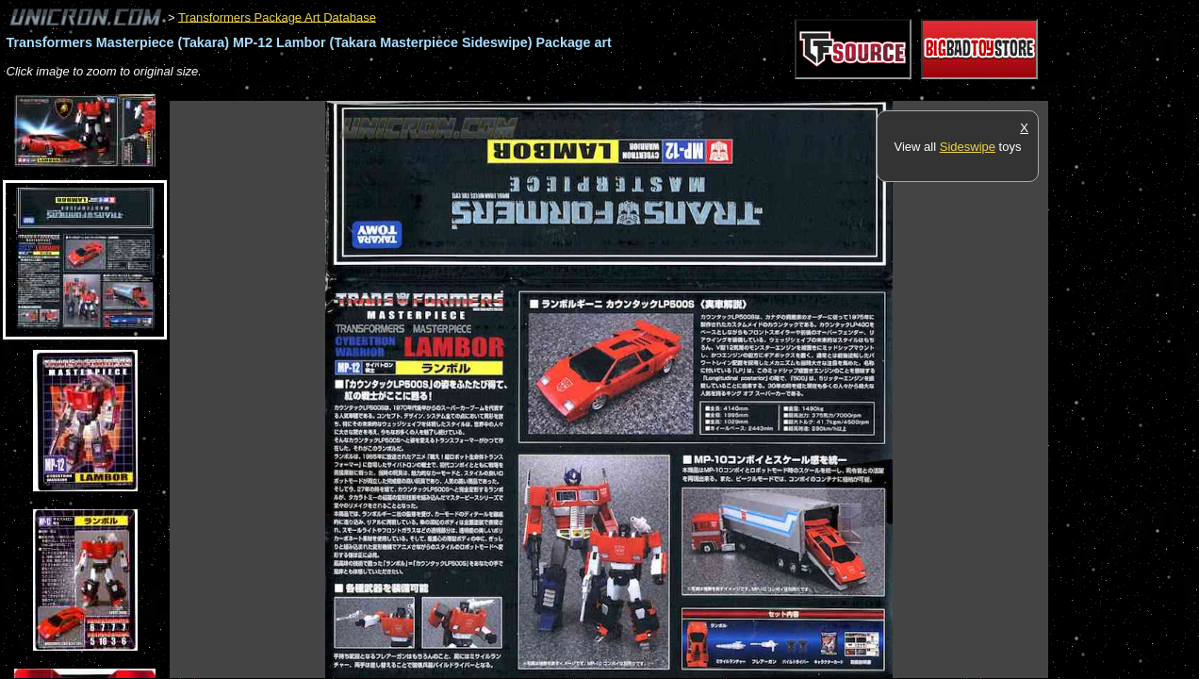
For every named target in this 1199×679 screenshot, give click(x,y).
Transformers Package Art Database (277, 16)
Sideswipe (967, 147)
